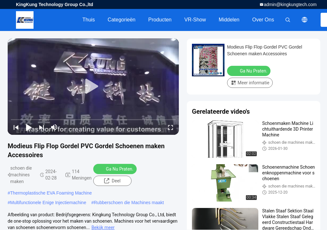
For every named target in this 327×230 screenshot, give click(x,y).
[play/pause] (28, 127)
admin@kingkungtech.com (290, 4)
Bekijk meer (102, 227)
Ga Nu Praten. (115, 168)
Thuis (88, 19)
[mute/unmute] (54, 127)
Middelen (229, 19)
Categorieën (121, 19)
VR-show (195, 19)
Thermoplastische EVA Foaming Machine (51, 192)
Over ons (263, 19)
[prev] (16, 127)
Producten (159, 19)
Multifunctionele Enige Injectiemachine (48, 202)
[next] (41, 127)
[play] (93, 87)
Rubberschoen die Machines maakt (129, 202)
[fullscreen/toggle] (170, 127)
